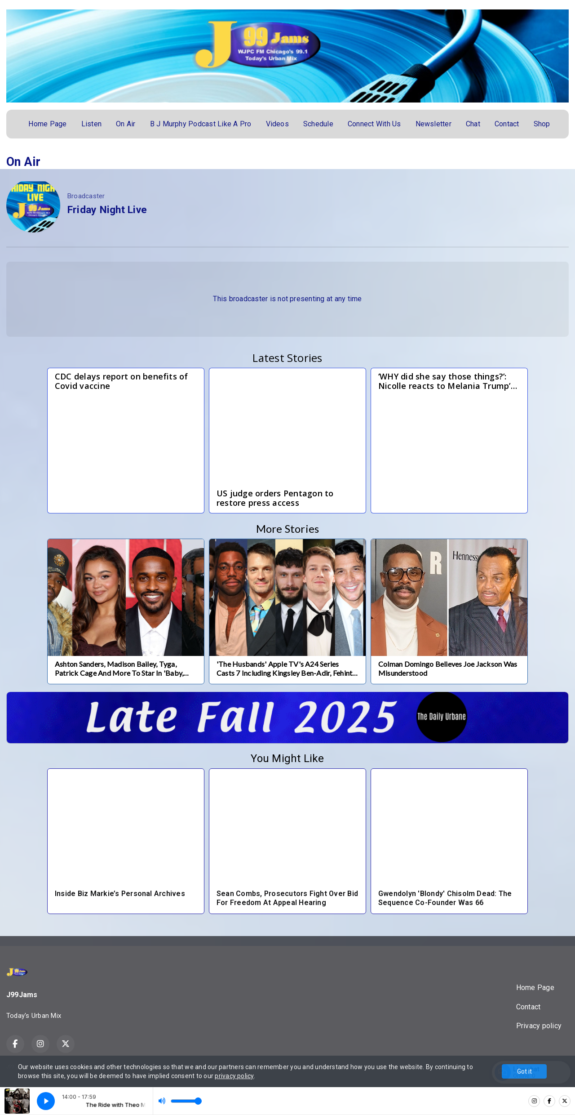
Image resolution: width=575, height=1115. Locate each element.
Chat (473, 124)
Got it (524, 1071)
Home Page (47, 124)
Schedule (318, 124)
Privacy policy (539, 1025)
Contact (507, 124)
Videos (277, 124)
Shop (542, 124)
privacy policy (234, 1075)
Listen (91, 124)
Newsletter (433, 124)
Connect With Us (374, 124)
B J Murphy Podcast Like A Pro (201, 124)
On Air (125, 124)
